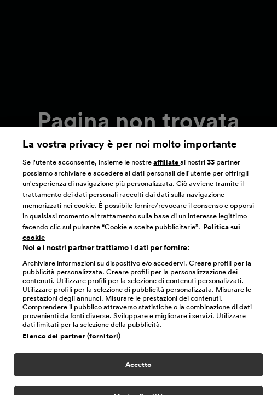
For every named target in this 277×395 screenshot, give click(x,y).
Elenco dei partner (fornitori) (71, 339)
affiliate (166, 166)
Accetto (138, 368)
